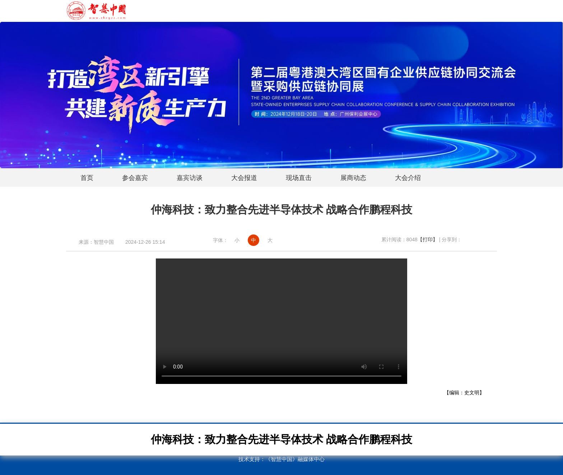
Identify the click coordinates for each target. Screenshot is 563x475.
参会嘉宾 (135, 177)
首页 (86, 177)
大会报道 (244, 177)
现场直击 (299, 177)
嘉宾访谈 (190, 177)
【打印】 (428, 239)
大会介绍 (408, 177)
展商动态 (353, 177)
